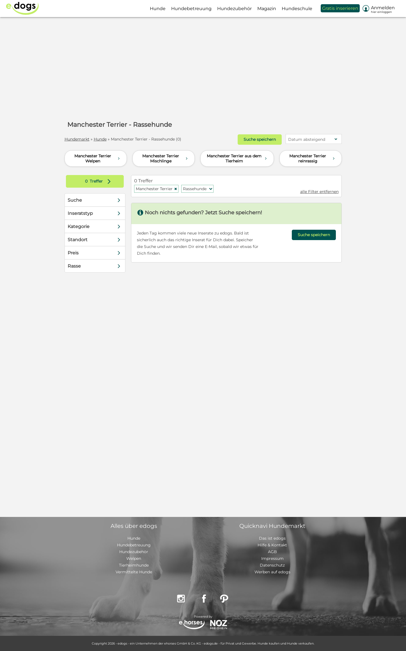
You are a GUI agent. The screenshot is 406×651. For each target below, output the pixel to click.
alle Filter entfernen (319, 191)
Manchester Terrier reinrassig (312, 158)
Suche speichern (260, 139)
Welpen (133, 558)
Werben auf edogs (272, 571)
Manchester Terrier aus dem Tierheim (237, 158)
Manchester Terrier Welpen (97, 158)
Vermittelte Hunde (134, 571)
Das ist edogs (272, 538)
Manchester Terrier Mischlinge (165, 158)
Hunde (100, 139)
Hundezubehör (133, 551)
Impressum (272, 558)
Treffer (99, 181)
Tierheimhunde (134, 565)
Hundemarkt (77, 139)
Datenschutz (272, 565)
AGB (272, 551)
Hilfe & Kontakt (272, 545)
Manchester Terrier (156, 188)
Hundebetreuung (134, 545)
